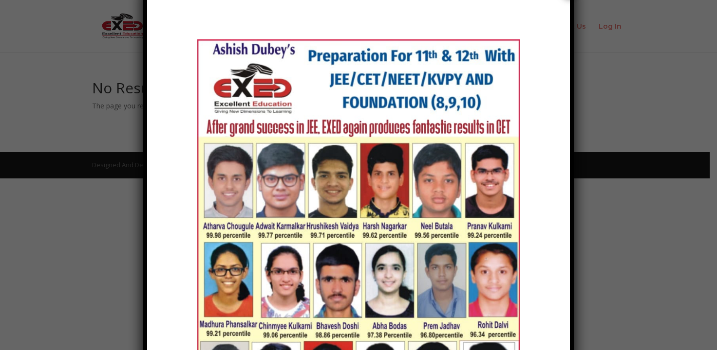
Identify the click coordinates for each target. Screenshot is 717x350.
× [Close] (569, 112)
